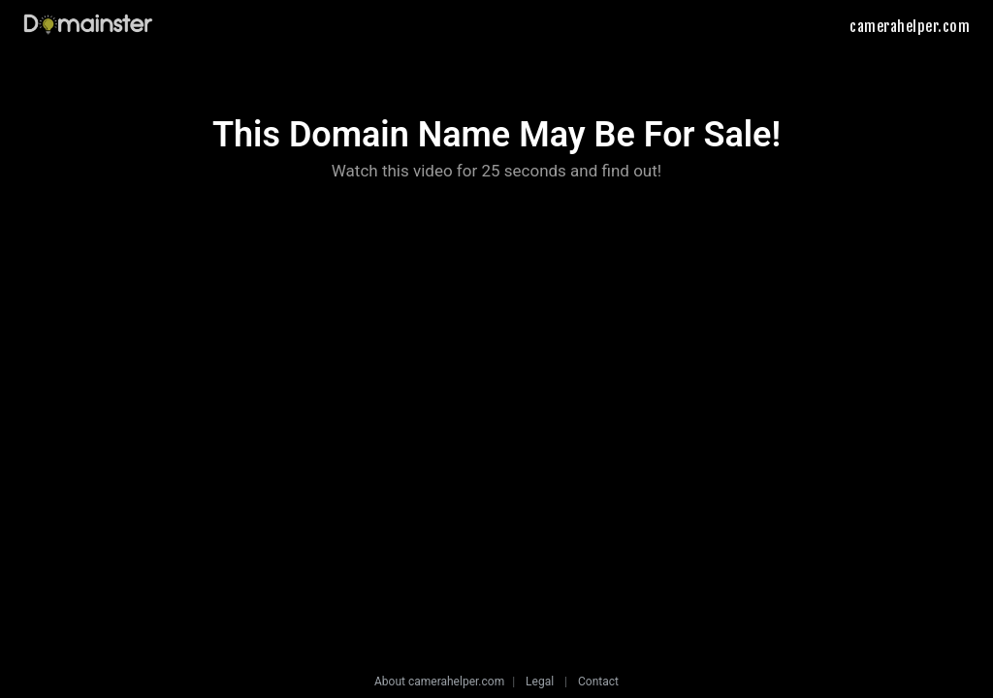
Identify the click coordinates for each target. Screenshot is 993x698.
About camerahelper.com (439, 681)
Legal (540, 681)
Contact (598, 681)
